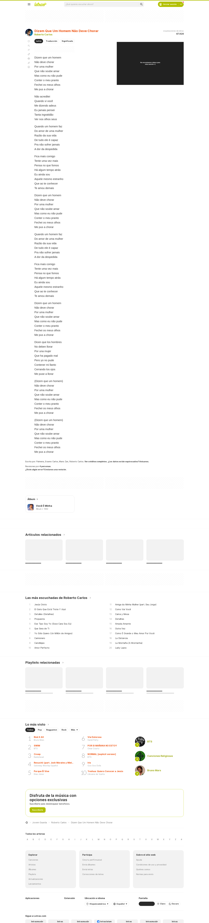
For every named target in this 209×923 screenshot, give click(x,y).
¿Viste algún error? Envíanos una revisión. (46, 470)
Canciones (33, 860)
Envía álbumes (88, 864)
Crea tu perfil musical (92, 860)
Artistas (32, 864)
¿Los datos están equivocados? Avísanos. (128, 461)
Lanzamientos (35, 884)
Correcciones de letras (93, 874)
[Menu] (29, 4)
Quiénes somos (143, 869)
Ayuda (139, 860)
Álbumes (32, 869)
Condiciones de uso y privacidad (151, 864)
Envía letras (87, 869)
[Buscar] (141, 4)
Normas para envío (144, 874)
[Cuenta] (181, 4)
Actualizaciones (36, 879)
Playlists (32, 874)
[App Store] (48, 904)
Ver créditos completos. (96, 461)
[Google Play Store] (32, 904)
